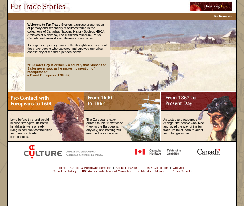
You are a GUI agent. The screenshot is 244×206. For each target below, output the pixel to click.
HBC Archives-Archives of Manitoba (106, 171)
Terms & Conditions (154, 167)
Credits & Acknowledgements (90, 167)
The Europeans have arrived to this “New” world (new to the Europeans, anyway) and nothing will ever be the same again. (104, 126)
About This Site (126, 167)
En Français (223, 16)
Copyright (179, 167)
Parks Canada (182, 171)
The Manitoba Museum (151, 171)
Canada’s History (64, 171)
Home (62, 167)
